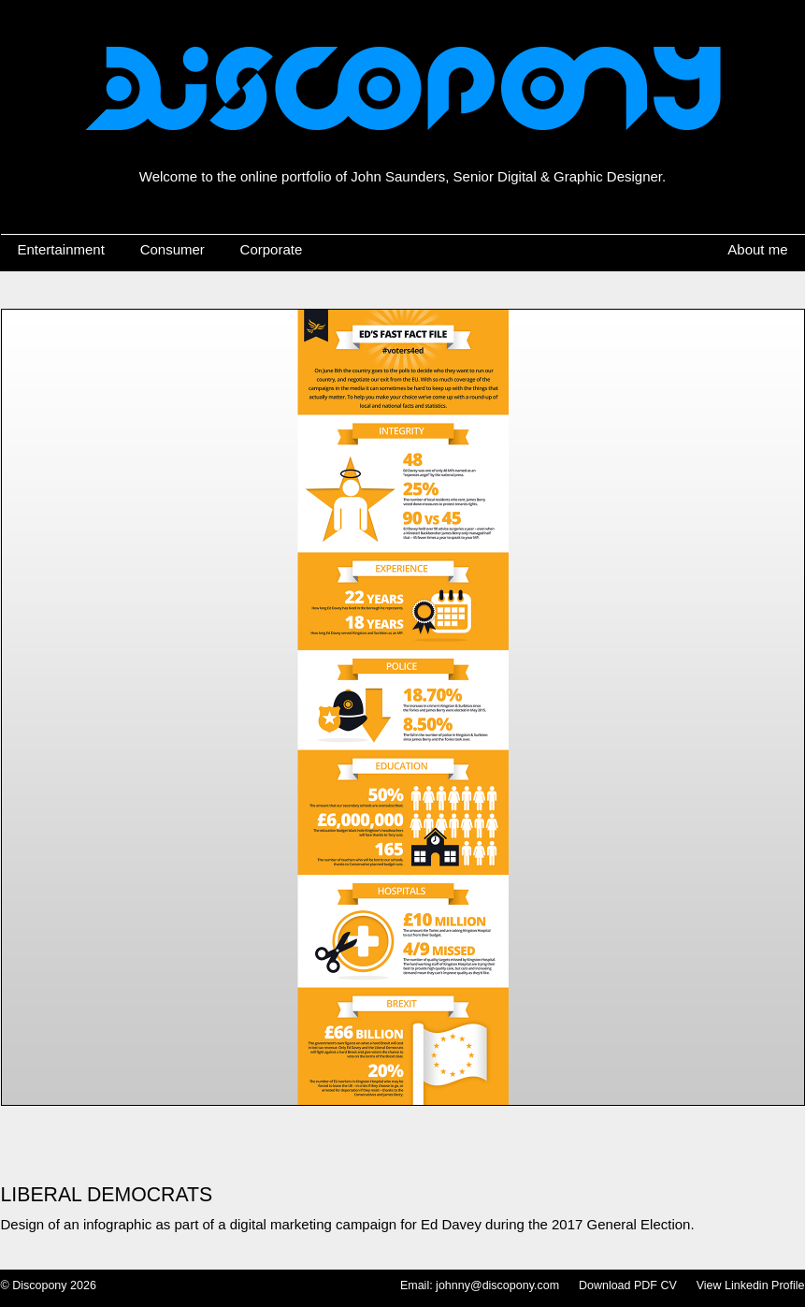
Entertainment (61, 249)
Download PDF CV (628, 1285)
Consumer (172, 249)
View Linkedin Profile (751, 1285)
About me (757, 249)
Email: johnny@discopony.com (479, 1285)
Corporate (271, 249)
